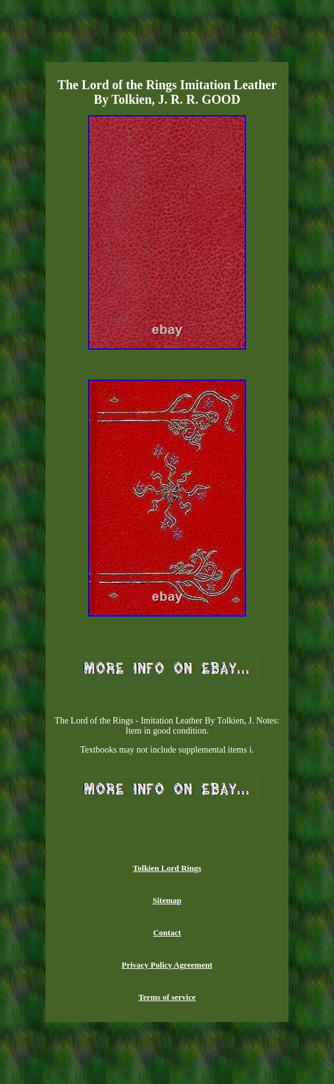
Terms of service (167, 997)
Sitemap (167, 900)
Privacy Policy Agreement (166, 965)
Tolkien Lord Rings (167, 868)
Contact (167, 932)
